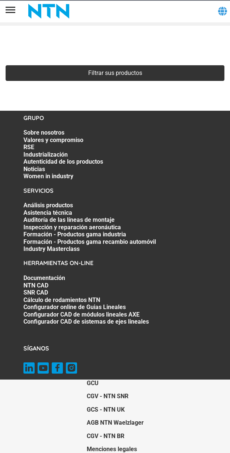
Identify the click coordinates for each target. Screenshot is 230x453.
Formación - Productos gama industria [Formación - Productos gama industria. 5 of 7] (74, 234)
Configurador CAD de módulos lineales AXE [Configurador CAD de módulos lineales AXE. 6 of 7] (81, 314)
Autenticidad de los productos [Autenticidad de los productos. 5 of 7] (63, 161)
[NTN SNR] (49, 11)
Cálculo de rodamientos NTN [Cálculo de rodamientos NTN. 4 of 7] (61, 299)
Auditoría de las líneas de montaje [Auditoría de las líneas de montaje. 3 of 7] (69, 219)
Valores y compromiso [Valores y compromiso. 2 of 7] (53, 140)
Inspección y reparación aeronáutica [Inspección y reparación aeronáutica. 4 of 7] (72, 227)
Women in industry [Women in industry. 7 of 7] (48, 176)
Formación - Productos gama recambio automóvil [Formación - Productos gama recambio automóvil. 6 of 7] (89, 241)
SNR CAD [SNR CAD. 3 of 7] (35, 292)
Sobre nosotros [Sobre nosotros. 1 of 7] (43, 132)
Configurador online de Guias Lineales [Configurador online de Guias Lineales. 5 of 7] (74, 307)
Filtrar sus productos (115, 72)
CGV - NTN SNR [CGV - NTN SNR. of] (107, 396)
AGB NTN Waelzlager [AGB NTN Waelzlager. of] (115, 422)
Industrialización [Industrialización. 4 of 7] (45, 154)
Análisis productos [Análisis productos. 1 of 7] (48, 205)
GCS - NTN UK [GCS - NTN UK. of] (106, 409)
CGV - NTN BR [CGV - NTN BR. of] (105, 436)
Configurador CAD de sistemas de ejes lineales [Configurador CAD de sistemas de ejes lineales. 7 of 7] (86, 321)
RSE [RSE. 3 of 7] (28, 147)
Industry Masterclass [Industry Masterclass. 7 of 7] (51, 248)
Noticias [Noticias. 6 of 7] (34, 169)
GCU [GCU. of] (93, 383)
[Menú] (10, 11)
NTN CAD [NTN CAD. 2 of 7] (35, 285)
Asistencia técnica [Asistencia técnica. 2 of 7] (47, 212)
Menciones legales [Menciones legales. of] (112, 449)
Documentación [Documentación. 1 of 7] (44, 277)
